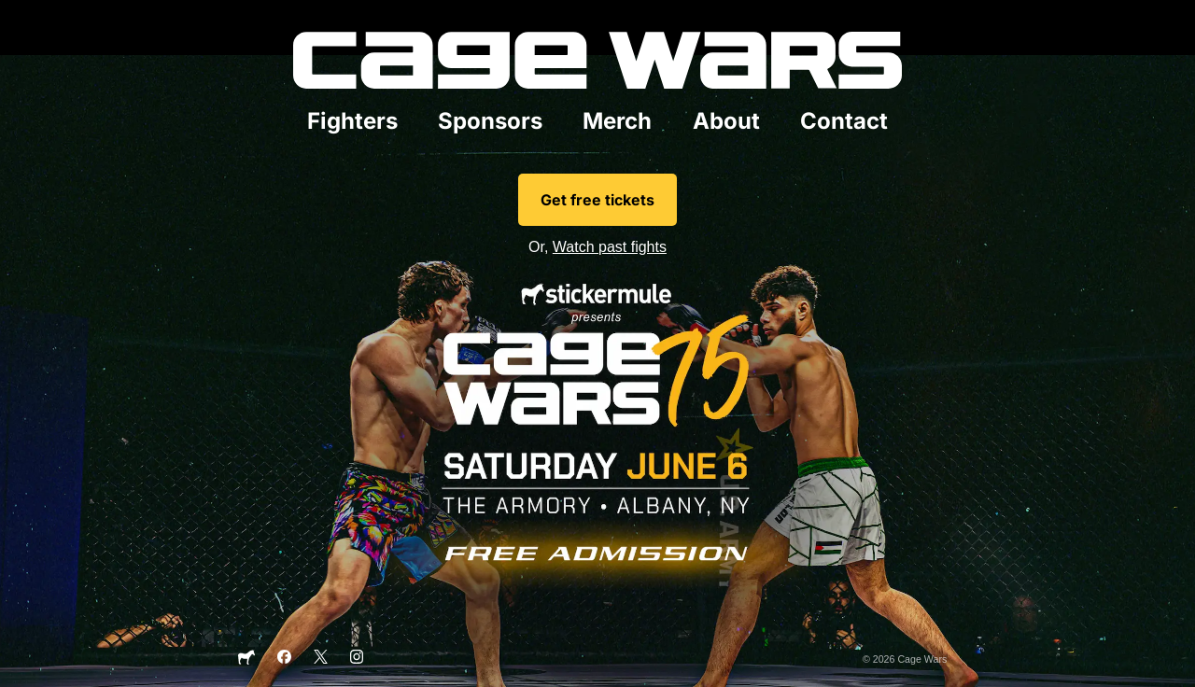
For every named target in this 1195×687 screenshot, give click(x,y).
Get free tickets (597, 199)
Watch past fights (610, 247)
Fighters (352, 120)
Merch (617, 120)
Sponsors (490, 120)
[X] (321, 660)
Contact (844, 120)
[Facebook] (284, 660)
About (726, 120)
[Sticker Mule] (246, 661)
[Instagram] (357, 660)
